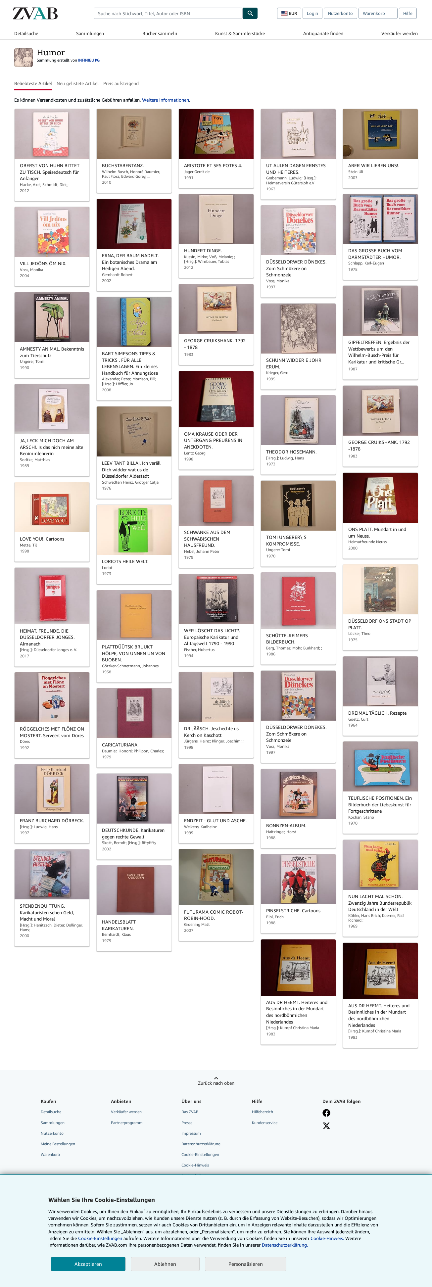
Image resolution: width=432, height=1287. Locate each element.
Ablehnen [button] (165, 1264)
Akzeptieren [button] (88, 1264)
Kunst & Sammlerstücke (240, 33)
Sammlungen (90, 33)
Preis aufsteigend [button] (121, 83)
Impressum (191, 1133)
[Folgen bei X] (326, 1125)
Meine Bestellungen (58, 1143)
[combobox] (168, 13)
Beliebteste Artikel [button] (33, 83)
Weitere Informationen (165, 100)
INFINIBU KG (89, 60)
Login (312, 13)
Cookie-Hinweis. (327, 1238)
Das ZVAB (189, 1111)
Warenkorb (50, 1154)
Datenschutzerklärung (200, 1143)
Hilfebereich (262, 1111)
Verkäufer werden (399, 33)
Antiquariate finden (323, 33)
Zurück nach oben (216, 1083)
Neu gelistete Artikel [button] (78, 83)
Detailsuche (26, 33)
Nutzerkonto (340, 13)
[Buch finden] (250, 13)
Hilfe (407, 13)
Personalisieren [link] (245, 1264)
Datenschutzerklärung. (285, 1245)
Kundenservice (264, 1122)
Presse (186, 1122)
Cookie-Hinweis (195, 1165)
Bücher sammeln (159, 33)
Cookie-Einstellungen (100, 1238)
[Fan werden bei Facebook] (326, 1113)
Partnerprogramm (127, 1122)
